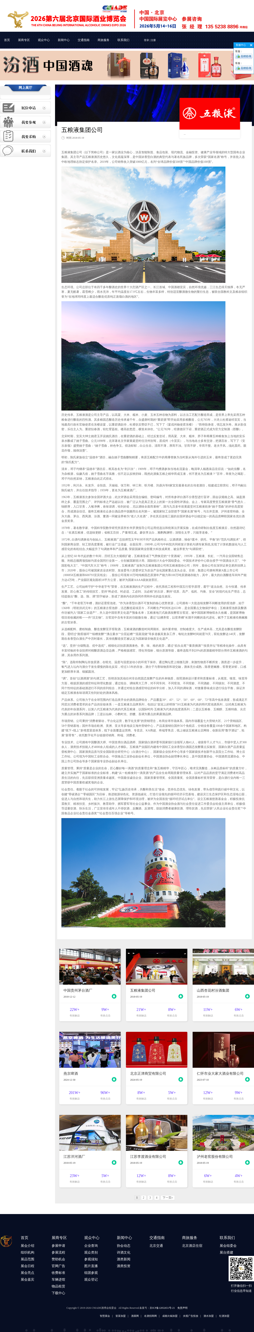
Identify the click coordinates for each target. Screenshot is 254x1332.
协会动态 (123, 1245)
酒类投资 (123, 1266)
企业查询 (91, 1245)
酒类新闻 (123, 1259)
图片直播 (91, 1266)
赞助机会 (58, 1259)
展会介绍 (27, 1245)
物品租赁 (58, 1286)
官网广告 (58, 1266)
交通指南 (84, 40)
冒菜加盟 (159, 1315)
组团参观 (91, 1273)
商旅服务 (103, 40)
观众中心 (44, 40)
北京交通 (156, 1245)
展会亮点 (27, 1273)
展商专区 (24, 40)
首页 (7, 40)
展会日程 (27, 1266)
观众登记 (91, 1279)
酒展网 (174, 1315)
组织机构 (27, 1252)
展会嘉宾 (27, 1279)
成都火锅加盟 (208, 1315)
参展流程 (58, 1252)
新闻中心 (64, 40)
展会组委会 (228, 1245)
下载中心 (58, 1293)
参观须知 (91, 1259)
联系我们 (123, 40)
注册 (153, 40)
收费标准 (58, 1273)
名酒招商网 (189, 1315)
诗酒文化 (123, 1252)
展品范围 (27, 1259)
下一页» (168, 1197)
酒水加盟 (247, 1315)
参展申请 (58, 1245)
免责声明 (182, 1307)
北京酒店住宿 (192, 1245)
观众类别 (91, 1252)
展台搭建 (226, 1252)
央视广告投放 (229, 1315)
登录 (146, 40)
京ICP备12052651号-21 (162, 1307)
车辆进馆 (58, 1279)
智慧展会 (144, 1315)
